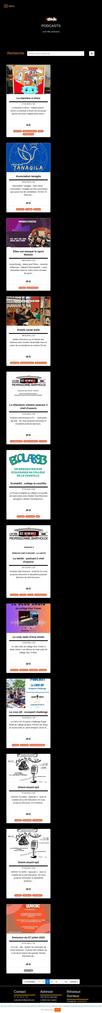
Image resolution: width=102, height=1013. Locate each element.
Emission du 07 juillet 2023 (28, 937)
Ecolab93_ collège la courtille (28, 483)
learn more (49, 1010)
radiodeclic (82, 1001)
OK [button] (57, 1010)
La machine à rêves (28, 98)
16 (66, 981)
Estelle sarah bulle (28, 329)
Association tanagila (28, 176)
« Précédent (29, 981)
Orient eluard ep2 (28, 862)
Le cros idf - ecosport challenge (28, 712)
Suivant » (74, 981)
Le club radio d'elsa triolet (28, 637)
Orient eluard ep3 (28, 787)
